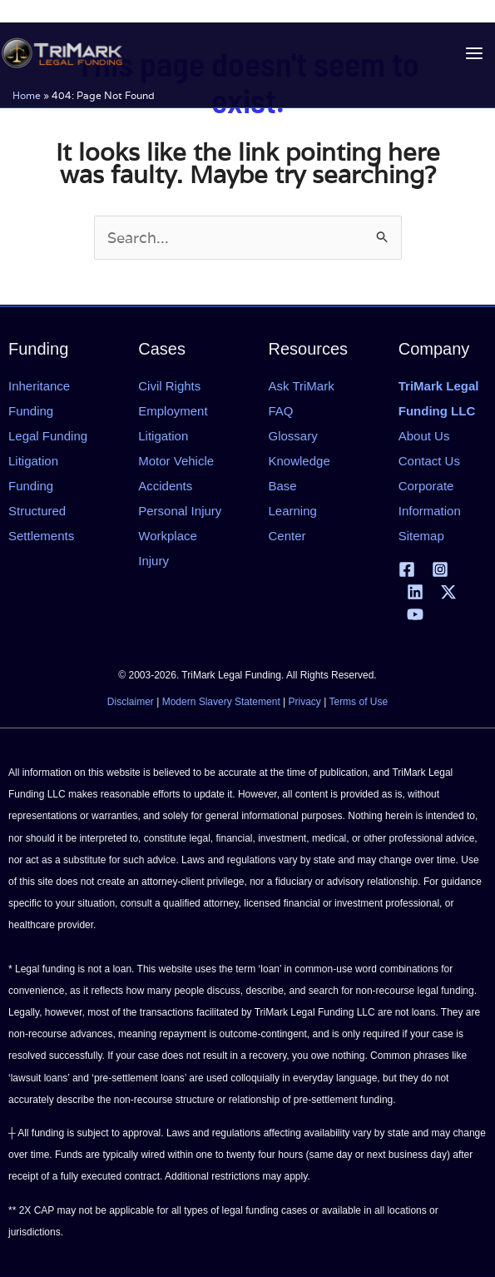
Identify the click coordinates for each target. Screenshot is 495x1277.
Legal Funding (47, 436)
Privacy (305, 702)
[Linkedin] (415, 592)
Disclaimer (130, 702)
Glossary (293, 436)
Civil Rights (169, 386)
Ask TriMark (301, 386)
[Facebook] (406, 569)
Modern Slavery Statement (221, 702)
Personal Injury (179, 511)
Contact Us (429, 461)
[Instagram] (440, 569)
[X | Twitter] (448, 592)
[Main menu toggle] (474, 53)
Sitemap (421, 536)
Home (26, 94)
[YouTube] (415, 614)
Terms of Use (358, 702)
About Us (424, 436)
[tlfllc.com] (60, 52)
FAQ (281, 411)
